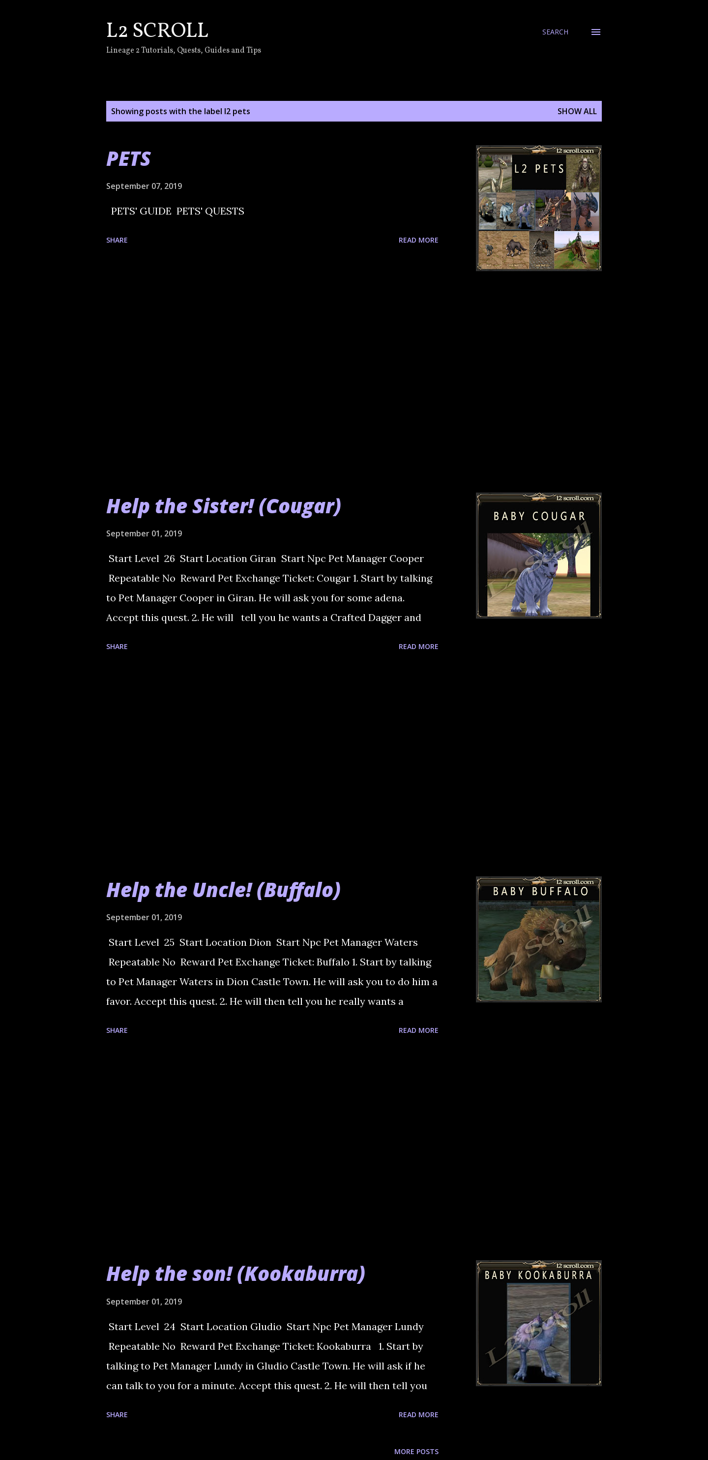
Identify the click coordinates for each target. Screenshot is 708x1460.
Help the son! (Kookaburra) (235, 1273)
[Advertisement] (272, 382)
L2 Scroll (157, 31)
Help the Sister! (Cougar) (223, 505)
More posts (416, 1451)
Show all (577, 111)
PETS (128, 158)
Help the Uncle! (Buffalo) (223, 889)
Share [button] (117, 240)
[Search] (555, 32)
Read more (419, 240)
